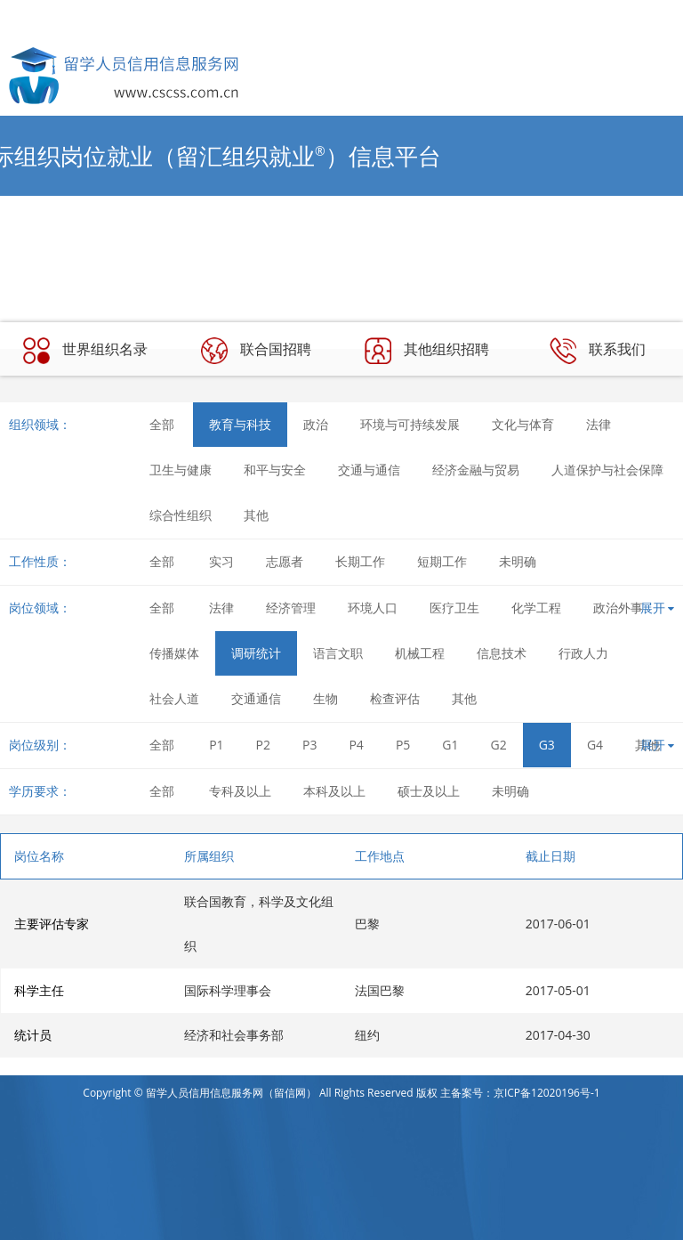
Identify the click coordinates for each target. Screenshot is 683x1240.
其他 (256, 515)
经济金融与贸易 (475, 469)
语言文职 (338, 652)
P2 (263, 744)
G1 (450, 744)
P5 (403, 744)
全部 (161, 424)
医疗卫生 (454, 607)
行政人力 (583, 652)
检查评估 (395, 698)
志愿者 (284, 561)
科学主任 (39, 990)
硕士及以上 (429, 790)
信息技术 (501, 652)
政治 (315, 424)
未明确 (517, 561)
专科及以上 (240, 790)
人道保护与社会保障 (607, 469)
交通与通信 (369, 469)
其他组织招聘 (427, 350)
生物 (325, 698)
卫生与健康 (180, 469)
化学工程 (536, 607)
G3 (547, 744)
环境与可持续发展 (410, 424)
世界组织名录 (85, 350)
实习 (221, 561)
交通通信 (256, 698)
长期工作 (360, 561)
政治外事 (618, 607)
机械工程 (420, 652)
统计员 (33, 1034)
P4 (356, 744)
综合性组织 (180, 515)
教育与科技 (240, 424)
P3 (309, 744)
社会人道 (174, 698)
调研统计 (256, 652)
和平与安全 (275, 469)
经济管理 (291, 607)
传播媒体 (174, 652)
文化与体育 (523, 424)
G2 (499, 744)
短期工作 (442, 561)
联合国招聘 (256, 350)
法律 (598, 424)
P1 (216, 744)
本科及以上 (334, 790)
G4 (595, 744)
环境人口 (373, 607)
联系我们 (598, 350)
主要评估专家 (51, 923)
